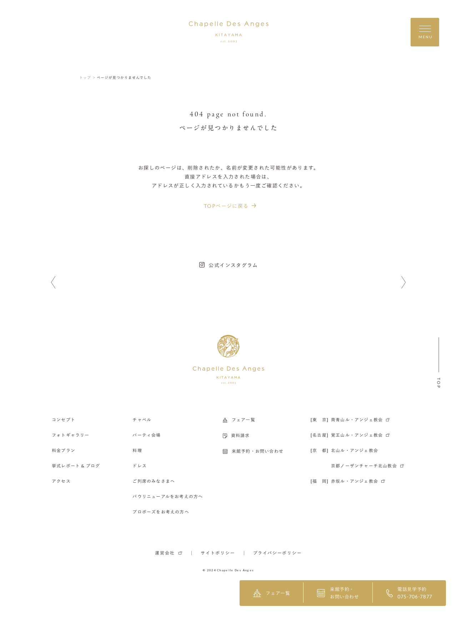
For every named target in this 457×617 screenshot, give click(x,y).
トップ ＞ (87, 77)
